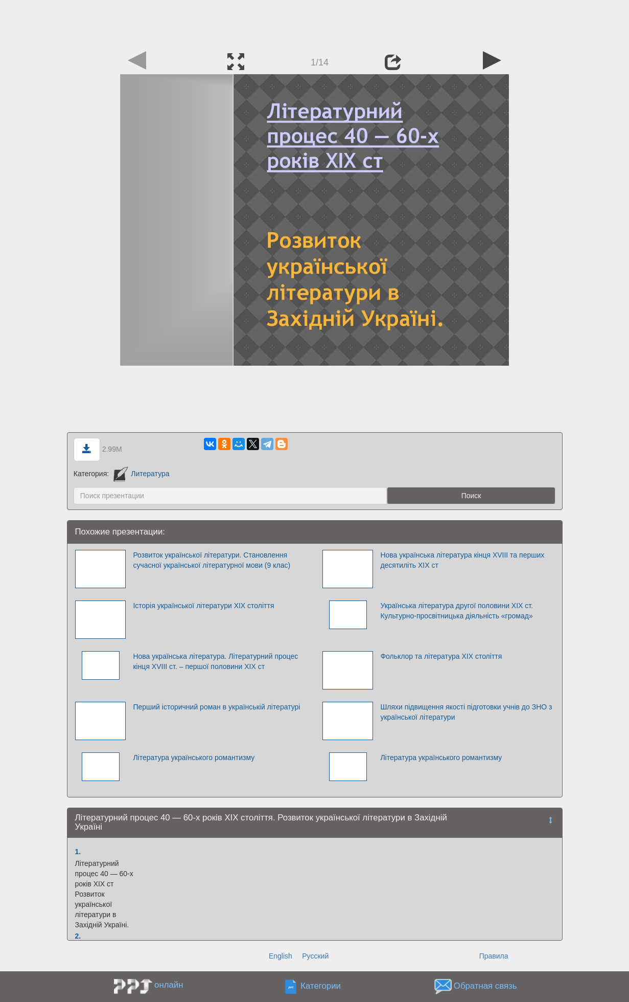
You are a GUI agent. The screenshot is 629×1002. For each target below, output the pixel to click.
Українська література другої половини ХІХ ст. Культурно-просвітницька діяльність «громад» (456, 611)
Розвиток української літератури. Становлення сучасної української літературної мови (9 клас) (211, 560)
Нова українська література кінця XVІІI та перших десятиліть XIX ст (462, 560)
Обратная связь (485, 986)
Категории (320, 986)
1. (78, 852)
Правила (493, 956)
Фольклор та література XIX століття (441, 656)
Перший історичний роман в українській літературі (216, 707)
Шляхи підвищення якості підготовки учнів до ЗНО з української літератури (466, 712)
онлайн (168, 985)
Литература (141, 474)
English (280, 956)
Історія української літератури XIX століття (203, 606)
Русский (315, 956)
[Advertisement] (315, 23)
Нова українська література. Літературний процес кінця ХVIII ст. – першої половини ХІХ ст (215, 661)
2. (78, 936)
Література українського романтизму (193, 757)
